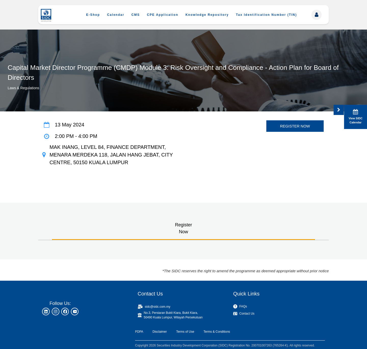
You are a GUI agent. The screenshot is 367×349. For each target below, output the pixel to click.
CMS (136, 15)
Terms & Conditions (217, 331)
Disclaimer (159, 331)
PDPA (139, 331)
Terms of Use (185, 331)
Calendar (115, 15)
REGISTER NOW (295, 126)
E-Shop (93, 15)
